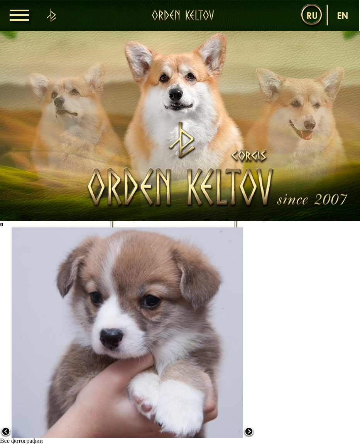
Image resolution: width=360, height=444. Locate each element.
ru (312, 15)
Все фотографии (21, 440)
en (342, 15)
